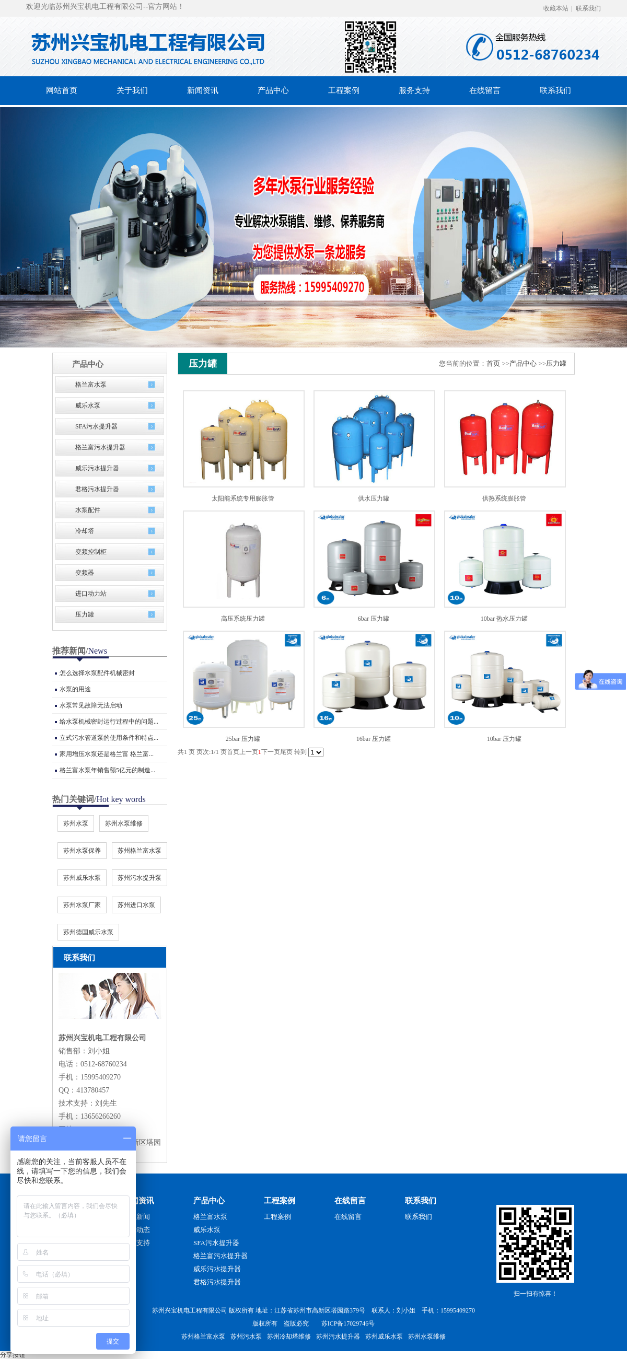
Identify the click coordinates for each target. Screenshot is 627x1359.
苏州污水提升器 (338, 1336)
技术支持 (136, 1243)
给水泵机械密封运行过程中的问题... (109, 721)
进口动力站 (91, 593)
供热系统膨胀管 (504, 498)
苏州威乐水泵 (82, 877)
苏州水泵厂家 (82, 905)
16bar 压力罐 (373, 738)
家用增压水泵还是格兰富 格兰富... (107, 754)
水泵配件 (87, 510)
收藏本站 (555, 8)
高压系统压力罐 (243, 618)
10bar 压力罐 (504, 738)
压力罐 (84, 614)
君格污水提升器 (97, 489)
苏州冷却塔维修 (289, 1336)
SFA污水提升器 (96, 426)
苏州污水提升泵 (139, 877)
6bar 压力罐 (373, 618)
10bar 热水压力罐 (504, 618)
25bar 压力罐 (243, 738)
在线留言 (350, 1201)
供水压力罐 (373, 498)
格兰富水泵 (91, 384)
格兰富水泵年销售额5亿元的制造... (107, 770)
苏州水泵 (75, 823)
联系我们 (588, 8)
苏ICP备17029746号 (348, 1323)
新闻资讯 (138, 1201)
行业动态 (136, 1230)
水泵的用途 (75, 689)
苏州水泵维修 (124, 823)
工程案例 (279, 1201)
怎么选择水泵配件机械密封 (97, 673)
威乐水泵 (87, 405)
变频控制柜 (91, 551)
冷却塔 (84, 531)
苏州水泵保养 (82, 850)
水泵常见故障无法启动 (91, 705)
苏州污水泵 (246, 1336)
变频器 (84, 572)
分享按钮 (12, 1354)
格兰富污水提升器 (100, 447)
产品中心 (523, 363)
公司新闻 (136, 1217)
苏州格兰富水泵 (139, 850)
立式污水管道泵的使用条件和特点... (109, 737)
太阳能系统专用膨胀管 (243, 498)
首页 (493, 363)
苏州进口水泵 (136, 905)
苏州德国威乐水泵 (88, 932)
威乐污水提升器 (97, 468)
